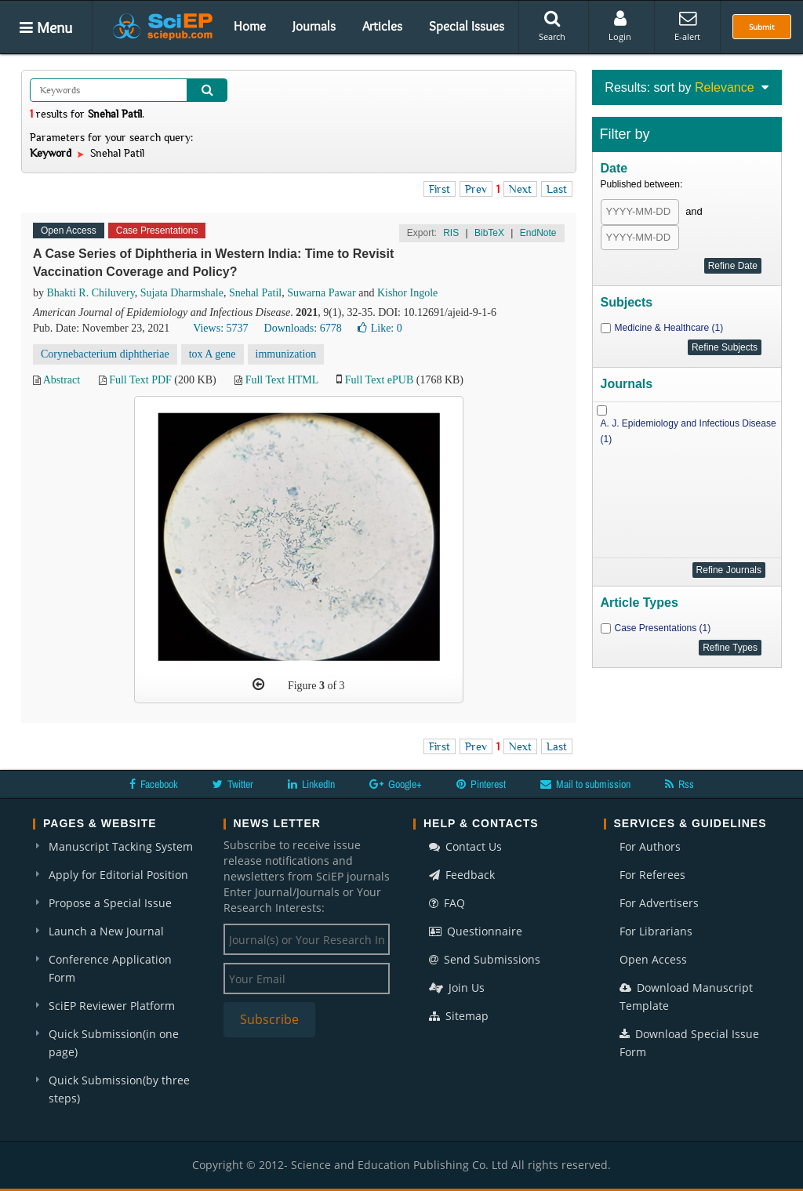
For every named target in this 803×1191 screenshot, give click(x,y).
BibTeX (489, 232)
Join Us (457, 987)
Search (552, 25)
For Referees (652, 874)
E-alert (687, 25)
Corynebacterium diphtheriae (105, 354)
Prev (476, 189)
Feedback (462, 874)
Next (520, 189)
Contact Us (465, 846)
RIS (451, 232)
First (439, 189)
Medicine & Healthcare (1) (669, 327)
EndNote (538, 232)
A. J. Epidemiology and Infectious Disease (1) (688, 431)
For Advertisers (659, 902)
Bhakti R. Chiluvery (91, 293)
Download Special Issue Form (689, 1042)
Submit (762, 26)
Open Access (653, 959)
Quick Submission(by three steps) (119, 1089)
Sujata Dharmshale (181, 293)
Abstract (61, 380)
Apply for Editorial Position (118, 874)
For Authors (650, 846)
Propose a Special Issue (110, 902)
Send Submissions (484, 959)
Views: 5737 (220, 328)
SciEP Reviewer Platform (112, 1005)
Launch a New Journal (106, 931)
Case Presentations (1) (663, 628)
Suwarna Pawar (321, 293)
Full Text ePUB (379, 380)
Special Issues (466, 26)
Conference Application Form (110, 968)
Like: (380, 328)
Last (557, 189)
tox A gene (212, 354)
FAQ (447, 902)
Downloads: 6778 (303, 328)
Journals (314, 26)
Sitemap (459, 1015)
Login (620, 25)
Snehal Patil (255, 293)
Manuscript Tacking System (121, 846)
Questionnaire (475, 931)
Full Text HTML (281, 380)
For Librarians (656, 931)
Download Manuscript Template (686, 996)
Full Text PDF (140, 380)
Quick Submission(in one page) (114, 1042)
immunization (286, 354)
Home (250, 26)
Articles (382, 26)
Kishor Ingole (407, 293)
